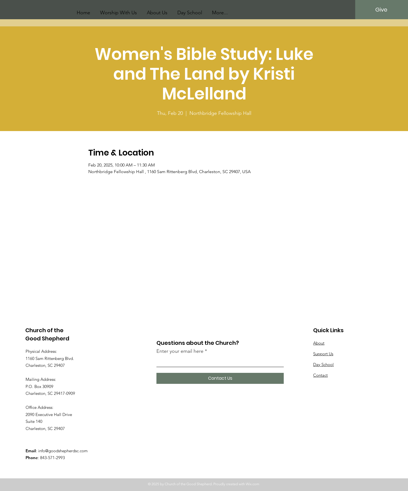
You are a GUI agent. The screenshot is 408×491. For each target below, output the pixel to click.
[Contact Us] (220, 378)
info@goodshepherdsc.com (63, 450)
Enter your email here (179, 351)
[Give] (381, 9)
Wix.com (252, 484)
